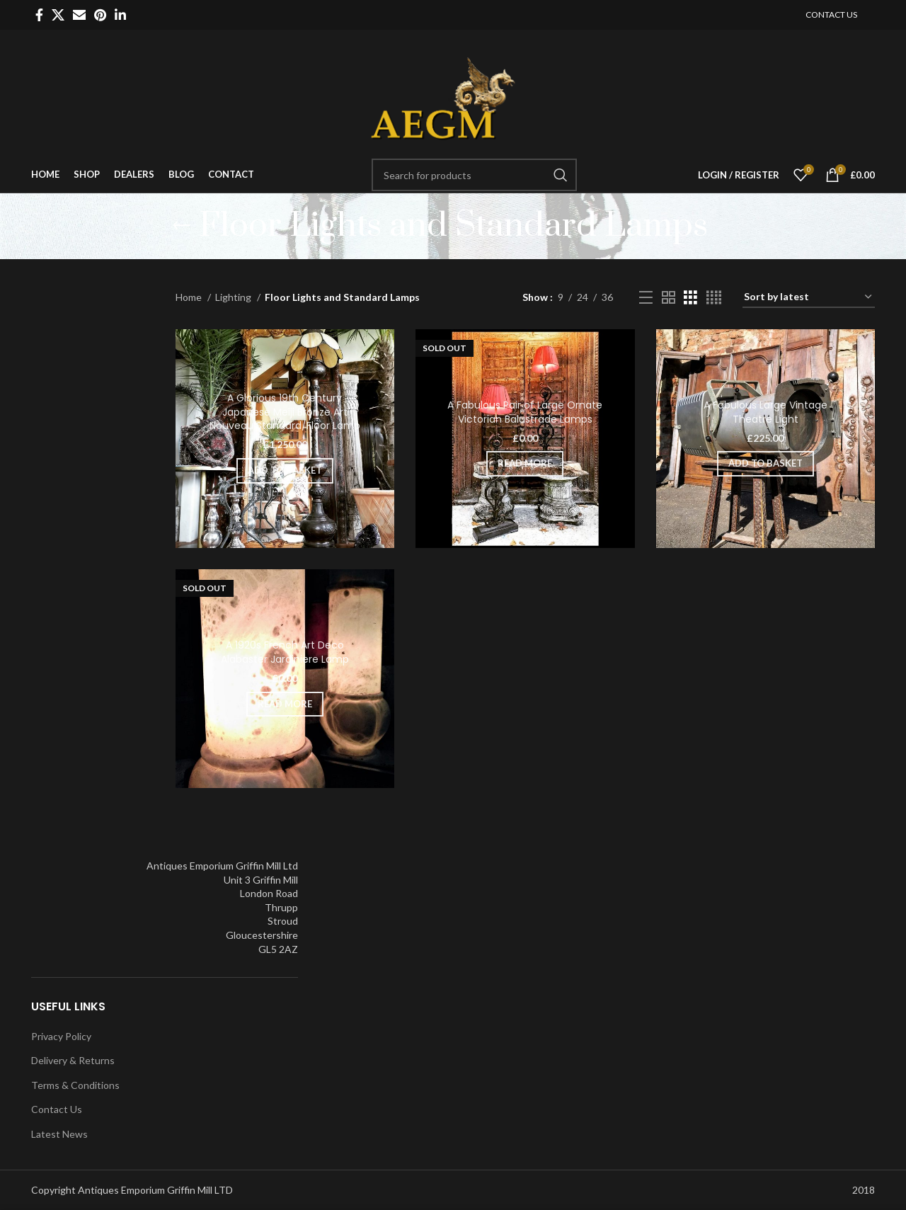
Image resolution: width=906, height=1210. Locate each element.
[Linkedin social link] (120, 14)
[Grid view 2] (668, 298)
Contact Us (56, 1109)
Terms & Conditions (75, 1085)
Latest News (59, 1134)
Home (190, 297)
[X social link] (58, 14)
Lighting (234, 297)
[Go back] (181, 226)
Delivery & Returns (73, 1060)
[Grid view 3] (690, 298)
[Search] (474, 175)
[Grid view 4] (713, 298)
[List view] (646, 298)
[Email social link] (79, 14)
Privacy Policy (61, 1036)
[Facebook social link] (39, 14)
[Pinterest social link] (100, 14)
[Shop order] (808, 297)
